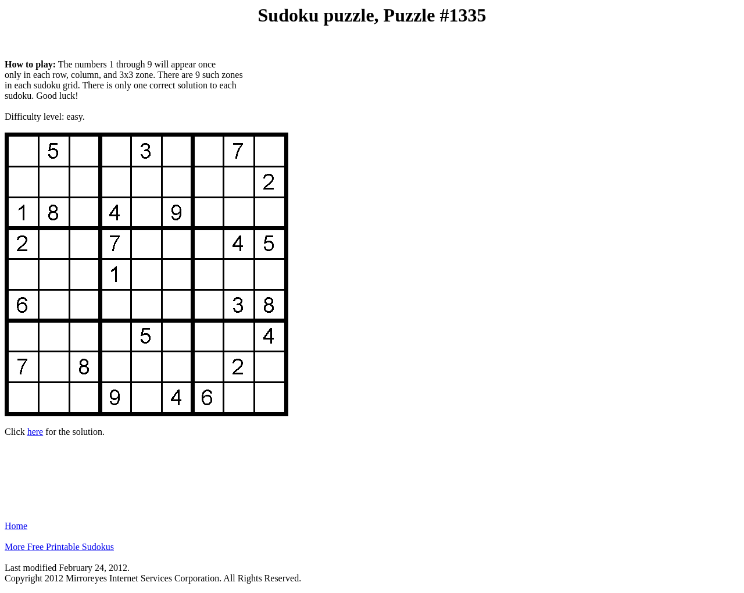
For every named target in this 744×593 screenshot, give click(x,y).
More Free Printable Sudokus (59, 547)
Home (16, 526)
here (35, 432)
